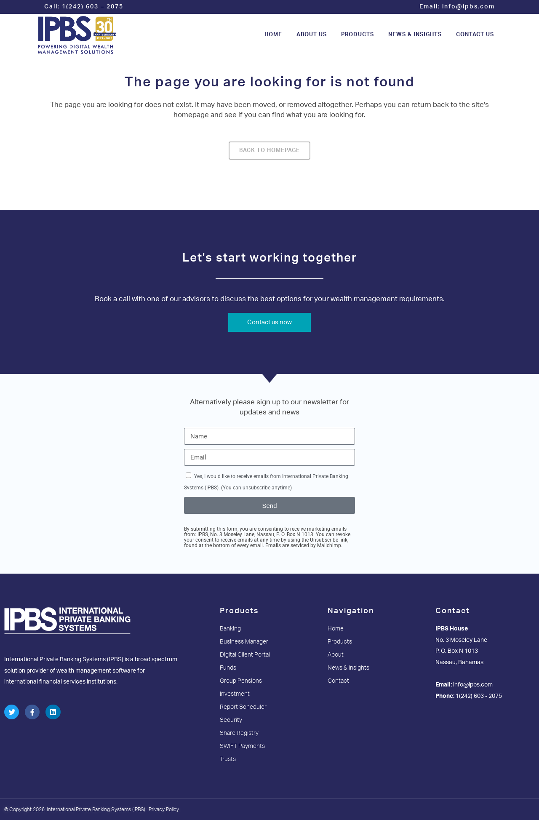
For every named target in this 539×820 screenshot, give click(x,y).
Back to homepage (269, 150)
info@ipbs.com (468, 7)
